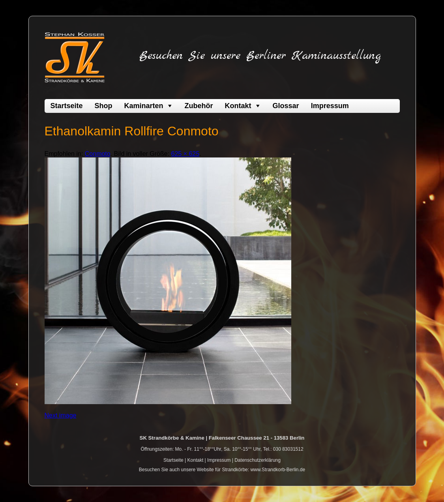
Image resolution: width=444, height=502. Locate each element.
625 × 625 (185, 153)
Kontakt (238, 106)
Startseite (67, 106)
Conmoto (98, 153)
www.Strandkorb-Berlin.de (277, 469)
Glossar (286, 106)
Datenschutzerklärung (257, 460)
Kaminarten (143, 106)
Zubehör (199, 106)
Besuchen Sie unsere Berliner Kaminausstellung (260, 56)
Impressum (330, 106)
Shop (103, 106)
